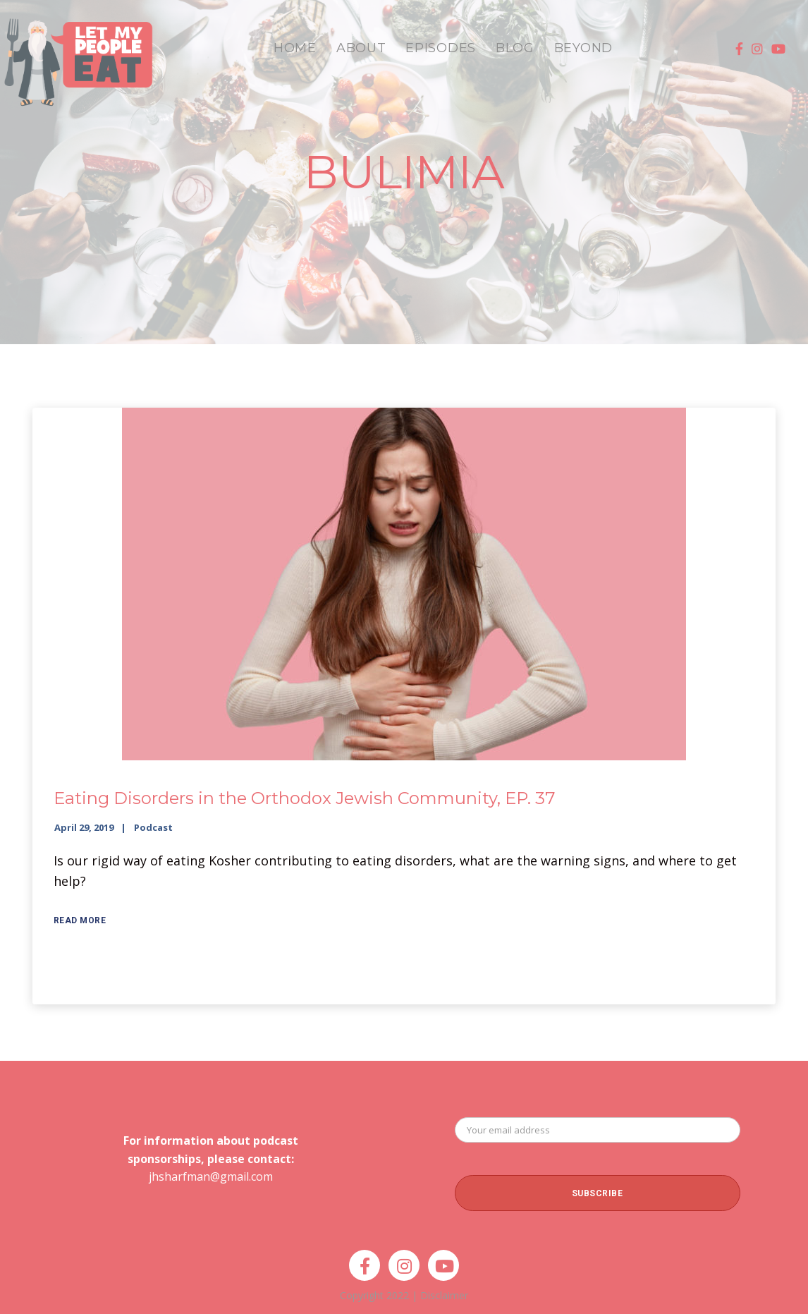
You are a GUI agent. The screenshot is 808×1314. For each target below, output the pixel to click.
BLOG (515, 48)
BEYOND (583, 48)
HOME (295, 48)
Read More (80, 920)
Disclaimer (444, 1295)
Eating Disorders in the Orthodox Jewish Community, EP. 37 (305, 798)
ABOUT (361, 48)
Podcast (153, 827)
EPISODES (440, 48)
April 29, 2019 (84, 827)
